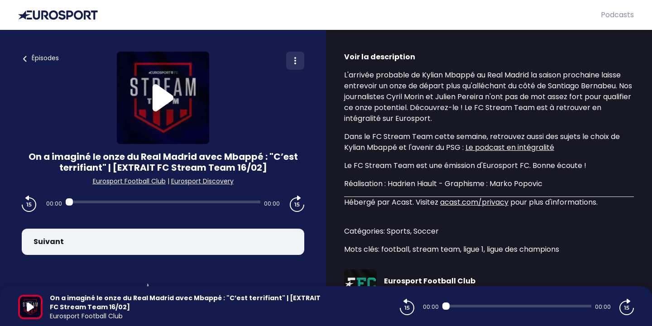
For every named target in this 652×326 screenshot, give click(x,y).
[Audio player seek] (163, 202)
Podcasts (617, 15)
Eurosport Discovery (202, 181)
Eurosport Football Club (129, 181)
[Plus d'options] (295, 61)
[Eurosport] (309, 15)
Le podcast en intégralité (509, 147)
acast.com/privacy (474, 202)
